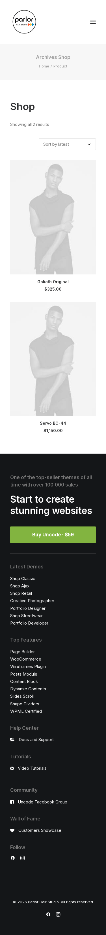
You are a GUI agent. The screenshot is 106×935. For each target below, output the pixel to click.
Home (44, 66)
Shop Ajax (19, 586)
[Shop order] (67, 144)
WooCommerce (25, 659)
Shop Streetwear (26, 615)
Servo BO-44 (53, 423)
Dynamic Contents (28, 688)
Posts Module (23, 674)
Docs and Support (36, 739)
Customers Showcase (39, 830)
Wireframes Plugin (28, 666)
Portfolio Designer (28, 608)
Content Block (24, 681)
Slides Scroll (22, 696)
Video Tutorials (32, 768)
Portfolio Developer (29, 623)
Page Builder (22, 651)
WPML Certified (26, 711)
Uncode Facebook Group (42, 802)
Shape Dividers (24, 703)
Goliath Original (53, 281)
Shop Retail (21, 593)
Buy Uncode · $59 (53, 535)
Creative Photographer (32, 600)
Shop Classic (22, 578)
